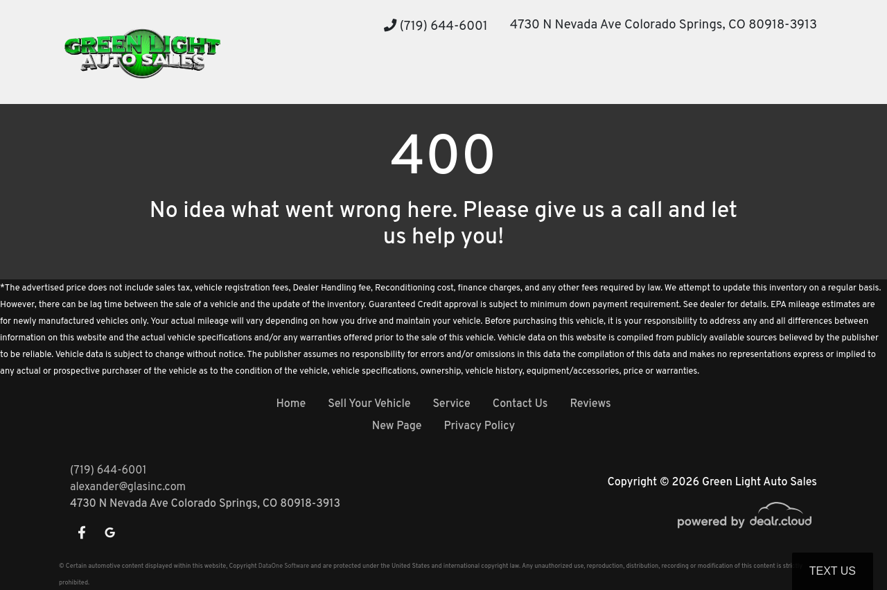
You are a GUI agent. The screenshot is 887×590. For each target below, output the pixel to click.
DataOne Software (283, 566)
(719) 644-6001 (436, 27)
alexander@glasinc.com (128, 487)
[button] (341, 78)
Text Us (832, 571)
